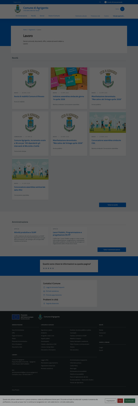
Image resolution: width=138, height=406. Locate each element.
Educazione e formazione (48, 350)
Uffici (13, 333)
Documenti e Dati (17, 347)
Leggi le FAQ (44, 360)
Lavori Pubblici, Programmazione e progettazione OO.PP (67, 233)
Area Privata (15, 390)
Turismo (106, 16)
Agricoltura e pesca (46, 330)
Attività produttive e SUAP (25, 232)
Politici (14, 338)
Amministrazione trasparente (78, 360)
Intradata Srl (21, 401)
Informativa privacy (75, 363)
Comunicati (102, 333)
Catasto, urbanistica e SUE (48, 344)
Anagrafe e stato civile (47, 336)
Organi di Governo (17, 336)
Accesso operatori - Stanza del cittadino (81, 380)
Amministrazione (21, 16)
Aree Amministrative (18, 330)
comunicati (18, 137)
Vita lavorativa (74, 350)
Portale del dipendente (76, 382)
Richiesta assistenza (47, 368)
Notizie (101, 330)
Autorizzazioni (45, 341)
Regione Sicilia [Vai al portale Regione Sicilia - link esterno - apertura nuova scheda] (17, 2)
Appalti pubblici (45, 338)
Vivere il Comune (54, 16)
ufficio (16, 229)
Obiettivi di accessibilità (77, 374)
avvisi (16, 93)
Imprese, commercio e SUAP (78, 336)
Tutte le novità (113, 205)
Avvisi (101, 336)
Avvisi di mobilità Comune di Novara (29, 96)
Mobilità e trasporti (75, 338)
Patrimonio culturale (81, 16)
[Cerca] (122, 9)
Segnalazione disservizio (48, 366)
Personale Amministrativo (19, 341)
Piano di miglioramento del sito (79, 377)
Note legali (73, 368)
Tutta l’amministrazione (112, 249)
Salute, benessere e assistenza (79, 341)
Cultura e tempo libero (47, 347)
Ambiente (44, 333)
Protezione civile (95, 16)
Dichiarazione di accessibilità (78, 371)
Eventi (101, 350)
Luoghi (101, 347)
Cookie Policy (74, 366)
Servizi (42, 16)
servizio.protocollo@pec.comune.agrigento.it (25, 372)
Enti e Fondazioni (17, 344)
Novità (33, 16)
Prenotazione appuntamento (49, 363)
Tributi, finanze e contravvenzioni (79, 344)
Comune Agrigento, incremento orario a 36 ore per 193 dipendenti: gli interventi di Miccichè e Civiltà (30, 143)
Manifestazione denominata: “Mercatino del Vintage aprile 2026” (107, 98)
